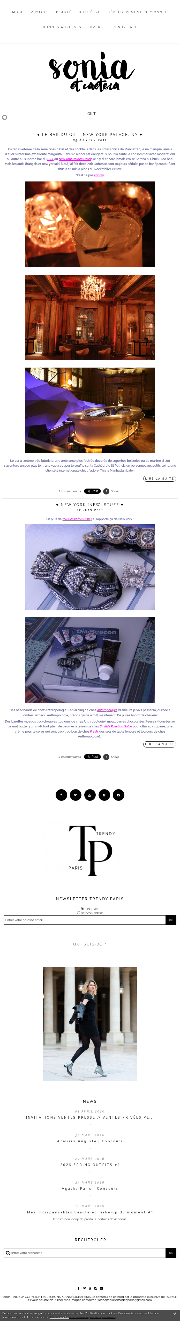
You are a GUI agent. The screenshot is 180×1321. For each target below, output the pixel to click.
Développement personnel (138, 12)
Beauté (64, 12)
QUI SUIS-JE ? (90, 944)
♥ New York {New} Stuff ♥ (90, 505)
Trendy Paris (124, 27)
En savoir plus (59, 1317)
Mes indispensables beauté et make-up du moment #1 (90, 1212)
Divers (96, 27)
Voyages (40, 12)
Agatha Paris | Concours (90, 1188)
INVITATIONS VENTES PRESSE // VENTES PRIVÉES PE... (90, 1117)
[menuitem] (18, 16)
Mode (18, 12)
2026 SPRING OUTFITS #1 (90, 1164)
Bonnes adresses (62, 27)
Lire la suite (159, 478)
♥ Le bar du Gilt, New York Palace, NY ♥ (90, 135)
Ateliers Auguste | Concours (90, 1141)
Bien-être (90, 12)
